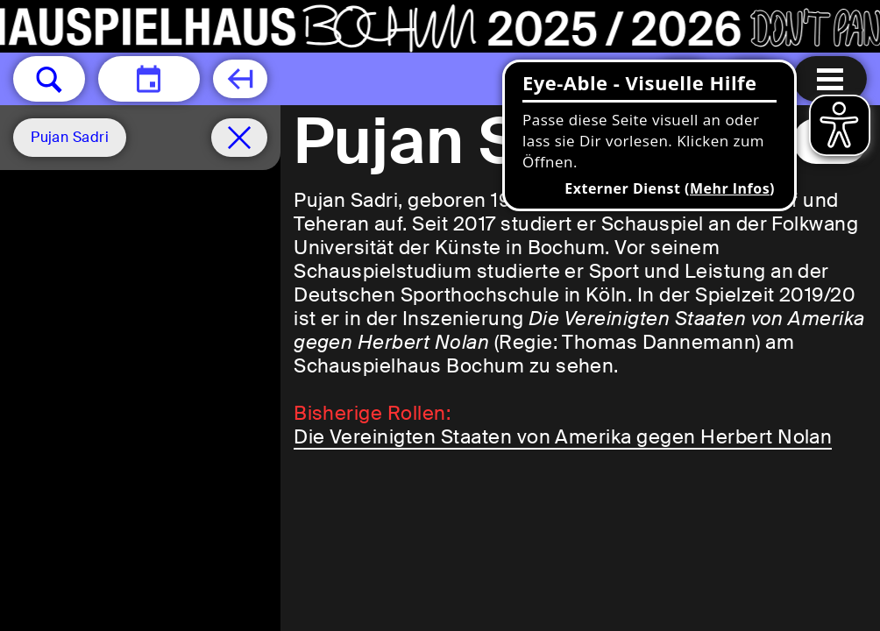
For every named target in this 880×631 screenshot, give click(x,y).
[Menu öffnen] (830, 79)
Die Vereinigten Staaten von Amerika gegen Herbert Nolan (563, 437)
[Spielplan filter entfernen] (239, 137)
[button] (49, 79)
